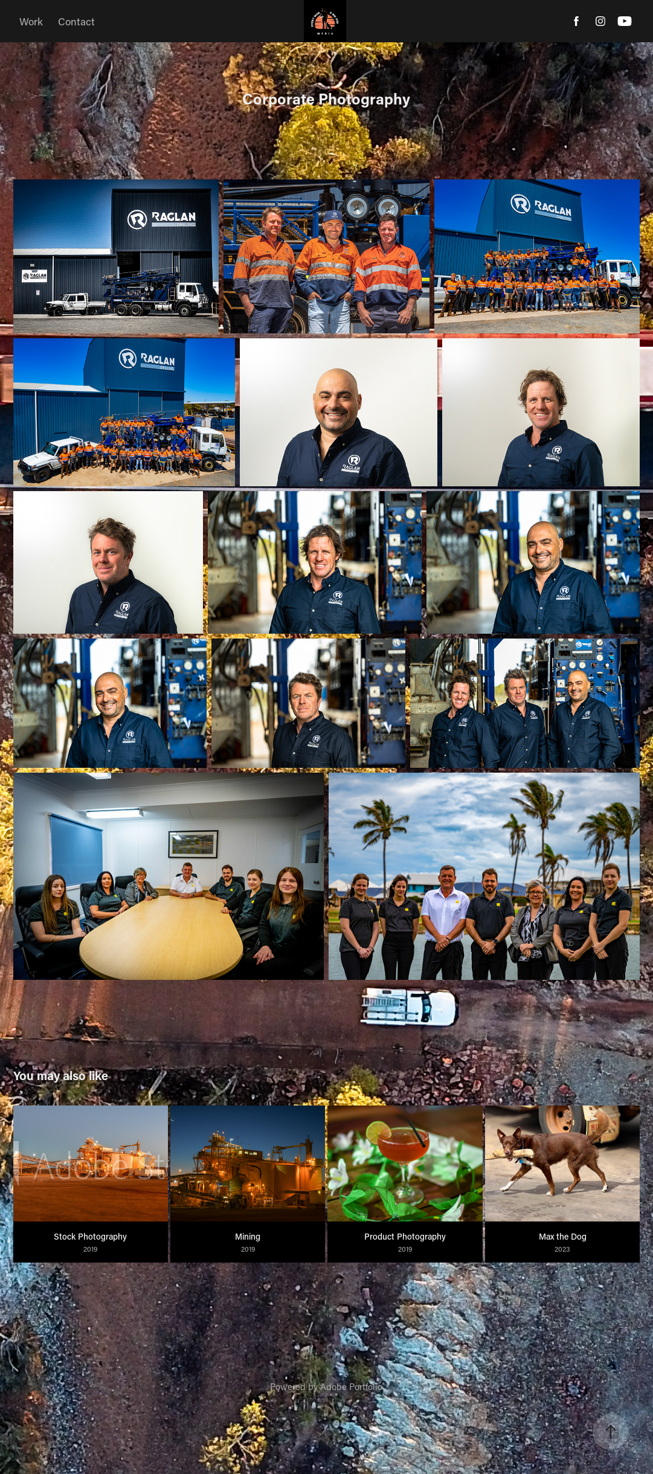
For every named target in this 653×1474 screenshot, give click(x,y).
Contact (76, 21)
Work (31, 21)
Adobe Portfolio (351, 1386)
